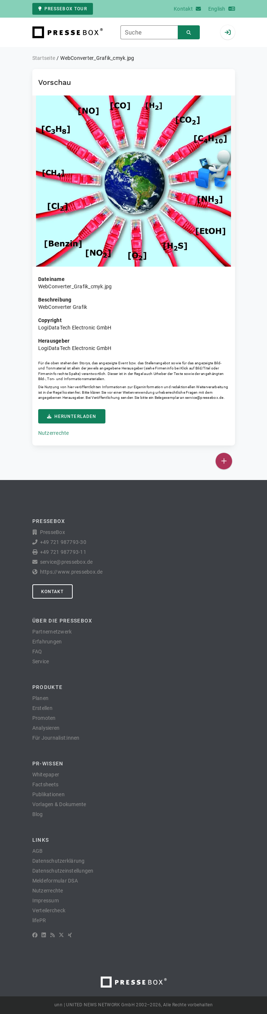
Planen (40, 698)
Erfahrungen (47, 642)
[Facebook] (34, 935)
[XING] (70, 935)
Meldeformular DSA (55, 881)
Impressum (45, 900)
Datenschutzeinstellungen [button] (63, 871)
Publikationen (48, 794)
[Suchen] (189, 32)
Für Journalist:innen (56, 738)
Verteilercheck (49, 910)
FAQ (37, 651)
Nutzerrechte (53, 433)
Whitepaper (45, 774)
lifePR (39, 920)
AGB (37, 851)
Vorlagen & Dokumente (59, 804)
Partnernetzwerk (52, 632)
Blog (37, 814)
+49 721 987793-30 (63, 542)
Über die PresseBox (62, 621)
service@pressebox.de (204, 398)
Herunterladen (72, 416)
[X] (61, 935)
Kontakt (52, 591)
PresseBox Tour (62, 8)
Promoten (44, 718)
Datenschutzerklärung (58, 861)
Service (40, 661)
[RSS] (52, 935)
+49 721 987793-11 (63, 552)
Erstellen (42, 708)
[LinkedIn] (44, 935)
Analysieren (46, 728)
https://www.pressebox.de (71, 572)
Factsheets (45, 784)
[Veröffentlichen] (224, 461)
